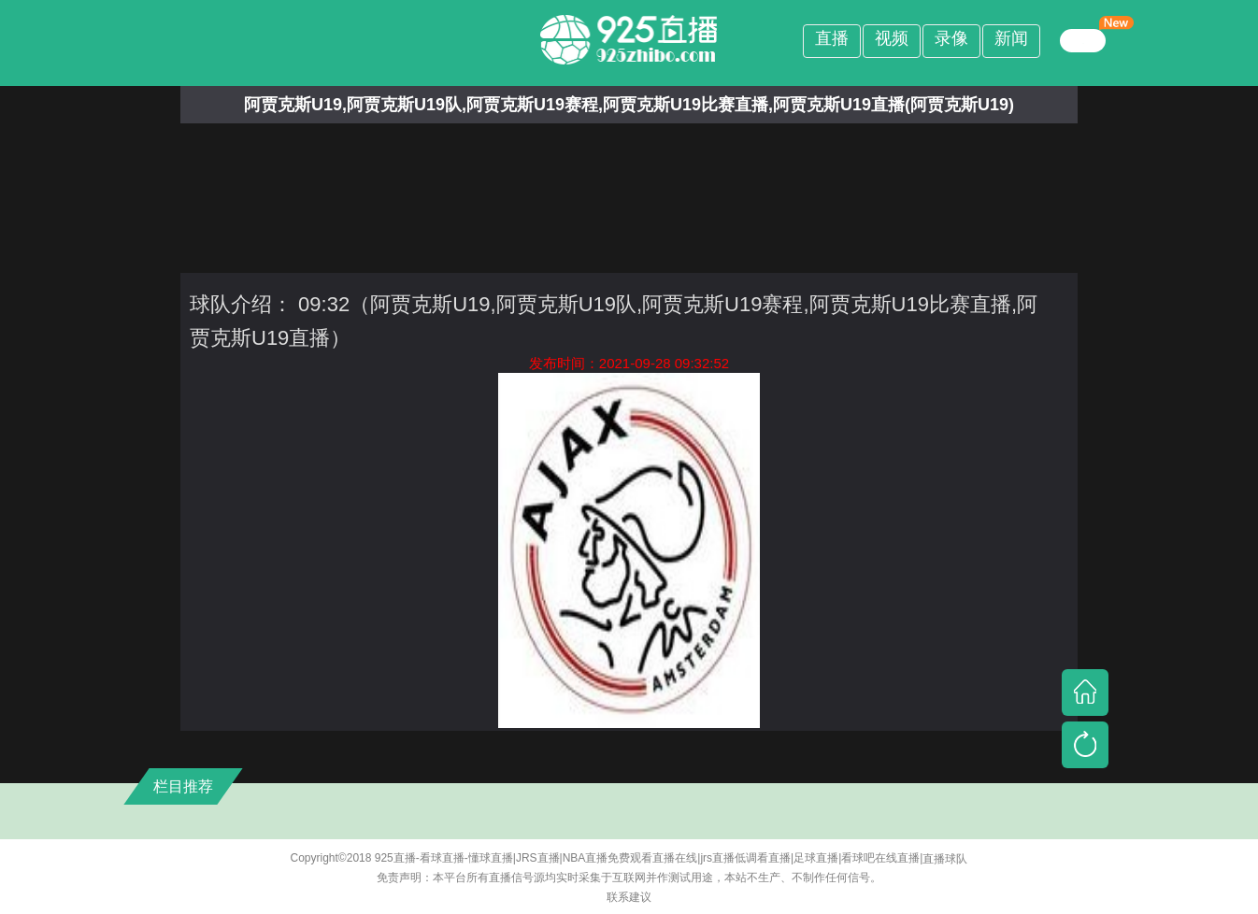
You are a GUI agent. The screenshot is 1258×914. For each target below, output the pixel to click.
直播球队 (944, 858)
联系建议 (629, 897)
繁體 (1083, 40)
